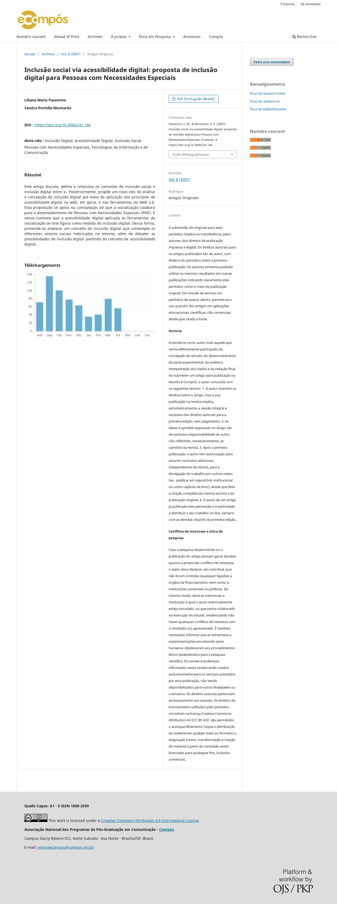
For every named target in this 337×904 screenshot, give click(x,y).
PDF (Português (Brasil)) (195, 98)
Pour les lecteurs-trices (267, 93)
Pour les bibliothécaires (268, 109)
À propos (119, 36)
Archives (95, 36)
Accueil (29, 54)
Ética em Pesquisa (155, 36)
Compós (216, 36)
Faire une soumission (272, 61)
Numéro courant (31, 36)
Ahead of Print (66, 36)
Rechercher (304, 36)
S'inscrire (287, 4)
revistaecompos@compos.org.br (66, 847)
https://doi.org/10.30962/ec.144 (63, 124)
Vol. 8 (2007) (71, 54)
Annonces (192, 36)
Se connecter (311, 4)
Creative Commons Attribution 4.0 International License (150, 820)
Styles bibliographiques (190, 154)
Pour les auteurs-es (265, 101)
